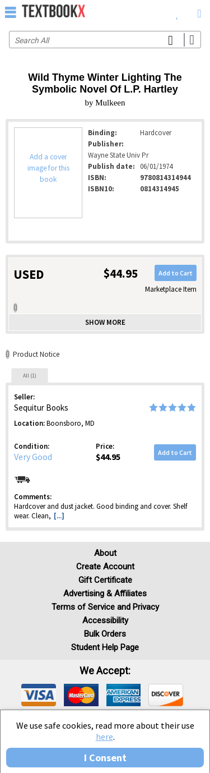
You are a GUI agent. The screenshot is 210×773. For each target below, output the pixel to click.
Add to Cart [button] (175, 273)
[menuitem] (177, 11)
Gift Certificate (105, 580)
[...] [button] (59, 516)
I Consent (105, 757)
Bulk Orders (105, 634)
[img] (38, 695)
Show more (105, 322)
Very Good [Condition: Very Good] (33, 456)
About (105, 553)
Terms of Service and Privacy (105, 607)
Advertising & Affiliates (105, 593)
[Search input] (105, 39)
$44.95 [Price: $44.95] (108, 456)
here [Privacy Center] (104, 736)
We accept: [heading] (105, 671)
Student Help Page (105, 647)
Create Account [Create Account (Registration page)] (105, 567)
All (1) (29, 375)
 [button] (10, 11)
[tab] (29, 375)
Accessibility (105, 620)
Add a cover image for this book (48, 168)
